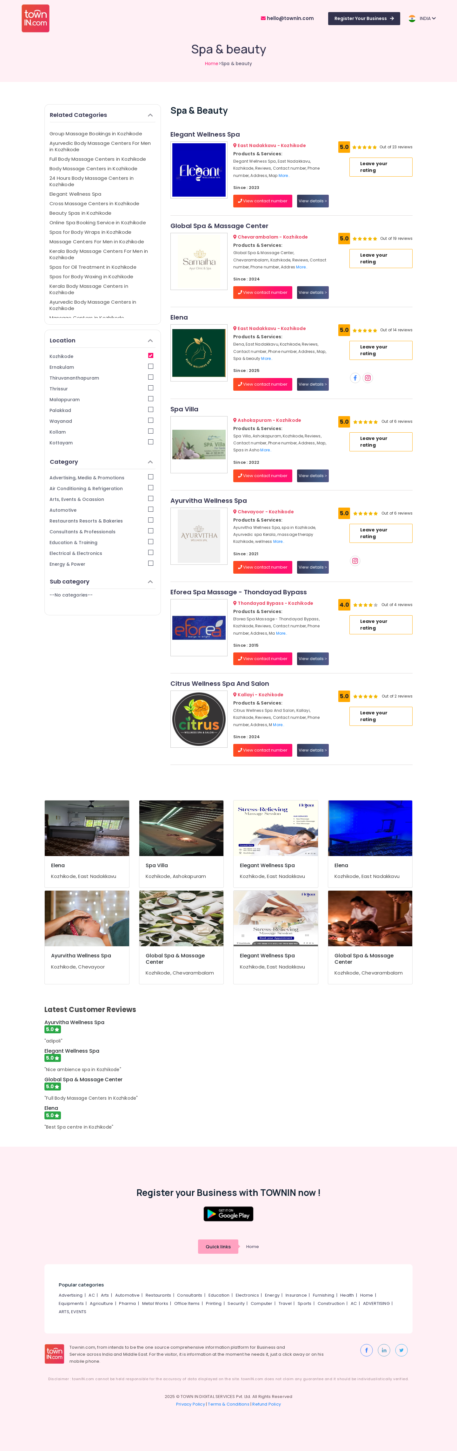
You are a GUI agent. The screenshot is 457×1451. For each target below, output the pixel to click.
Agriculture (101, 1303)
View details (313, 201)
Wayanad (101, 421)
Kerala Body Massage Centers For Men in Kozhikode (99, 254)
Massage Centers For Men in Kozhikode (97, 241)
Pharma (127, 1303)
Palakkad (101, 410)
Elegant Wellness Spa (76, 194)
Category (101, 462)
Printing (214, 1303)
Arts (105, 1295)
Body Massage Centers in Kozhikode (93, 168)
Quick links (218, 1246)
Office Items (187, 1303)
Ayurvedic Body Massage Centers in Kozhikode (93, 305)
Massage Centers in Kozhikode (87, 317)
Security (236, 1303)
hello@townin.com (287, 18)
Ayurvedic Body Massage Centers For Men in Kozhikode (100, 146)
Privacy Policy (190, 1404)
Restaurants (158, 1295)
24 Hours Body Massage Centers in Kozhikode (92, 181)
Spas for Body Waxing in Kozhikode (91, 276)
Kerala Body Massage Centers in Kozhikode (89, 289)
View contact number (263, 201)
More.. (284, 175)
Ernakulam (101, 367)
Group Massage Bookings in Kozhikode (96, 133)
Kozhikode (101, 356)
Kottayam (101, 442)
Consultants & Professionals (101, 531)
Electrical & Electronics (101, 553)
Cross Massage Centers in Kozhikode (95, 203)
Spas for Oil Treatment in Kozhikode (93, 267)
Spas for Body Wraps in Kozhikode (90, 232)
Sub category (101, 581)
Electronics (247, 1295)
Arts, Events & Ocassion (101, 499)
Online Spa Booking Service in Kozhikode (98, 222)
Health (347, 1295)
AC (92, 1295)
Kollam (101, 432)
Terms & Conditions (228, 1404)
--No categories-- (71, 595)
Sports (304, 1303)
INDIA (422, 19)
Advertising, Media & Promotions (101, 477)
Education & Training (101, 542)
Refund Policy (266, 1404)
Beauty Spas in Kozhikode (80, 213)
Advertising (71, 1295)
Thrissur (101, 388)
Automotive (101, 510)
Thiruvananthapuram (101, 378)
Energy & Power (101, 564)
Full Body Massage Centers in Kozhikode (98, 159)
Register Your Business (364, 18)
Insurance (296, 1295)
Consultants (189, 1295)
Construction (331, 1303)
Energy (272, 1295)
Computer (262, 1303)
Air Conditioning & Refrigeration (101, 488)
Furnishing (323, 1295)
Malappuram (101, 399)
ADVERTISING (376, 1303)
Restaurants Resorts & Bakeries (101, 520)
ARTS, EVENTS (72, 1312)
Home (212, 63)
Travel (285, 1303)
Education (219, 1295)
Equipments (71, 1303)
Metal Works (155, 1303)
